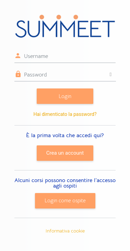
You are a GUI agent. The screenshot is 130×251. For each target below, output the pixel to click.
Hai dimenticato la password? (64, 114)
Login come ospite (65, 200)
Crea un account (65, 153)
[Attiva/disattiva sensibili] (111, 75)
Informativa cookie (65, 231)
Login (65, 96)
